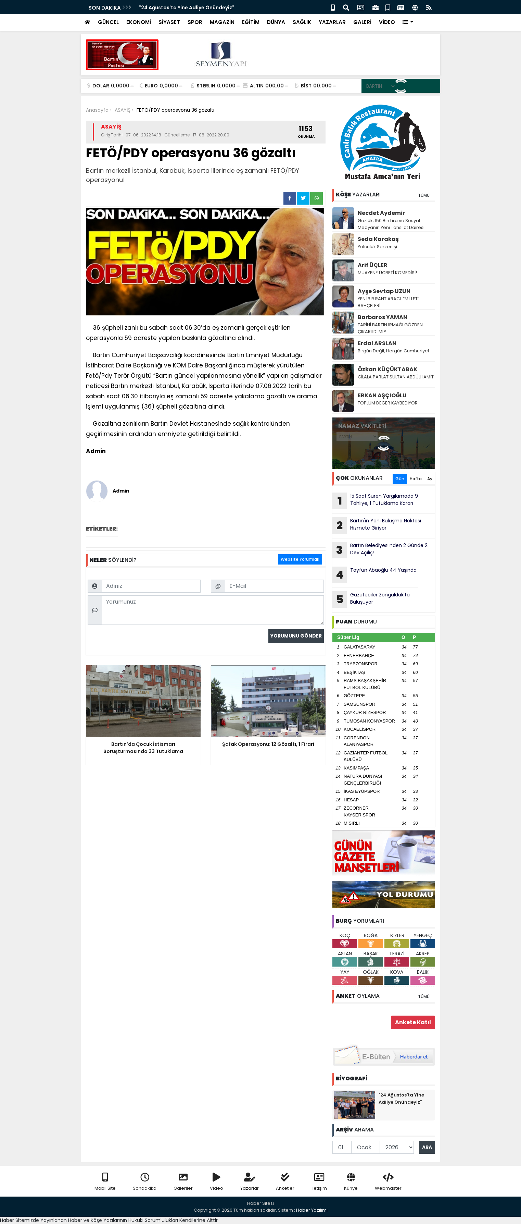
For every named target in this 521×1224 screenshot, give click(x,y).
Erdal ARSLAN (377, 343)
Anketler (285, 1182)
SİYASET (169, 22)
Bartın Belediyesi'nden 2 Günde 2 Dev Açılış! (380, 550)
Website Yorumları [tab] (300, 559)
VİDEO (387, 22)
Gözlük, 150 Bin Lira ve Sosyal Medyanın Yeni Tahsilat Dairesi (391, 224)
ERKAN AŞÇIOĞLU (382, 395)
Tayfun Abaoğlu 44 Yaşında (374, 575)
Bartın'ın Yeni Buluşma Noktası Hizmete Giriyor (376, 525)
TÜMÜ (424, 195)
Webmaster (388, 1182)
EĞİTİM (250, 22)
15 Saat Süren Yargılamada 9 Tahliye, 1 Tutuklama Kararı (375, 501)
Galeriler (183, 1182)
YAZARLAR (332, 22)
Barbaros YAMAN (382, 317)
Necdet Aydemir (381, 213)
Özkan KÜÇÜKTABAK (387, 369)
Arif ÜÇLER (372, 265)
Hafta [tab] (416, 479)
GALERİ (362, 22)
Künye (351, 1182)
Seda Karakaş (378, 239)
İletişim (319, 1182)
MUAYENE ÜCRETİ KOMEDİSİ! (387, 272)
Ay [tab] (429, 479)
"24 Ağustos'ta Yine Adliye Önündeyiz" (186, 7)
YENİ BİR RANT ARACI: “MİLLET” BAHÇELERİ (388, 302)
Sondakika (144, 1182)
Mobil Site (105, 1182)
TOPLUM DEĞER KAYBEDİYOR (388, 403)
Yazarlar (249, 1182)
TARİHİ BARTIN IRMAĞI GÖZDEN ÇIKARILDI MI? (390, 328)
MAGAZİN (222, 22)
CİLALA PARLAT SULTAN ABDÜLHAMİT (396, 377)
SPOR (195, 22)
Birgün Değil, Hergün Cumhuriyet (393, 351)
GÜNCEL (108, 22)
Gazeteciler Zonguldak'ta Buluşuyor (371, 599)
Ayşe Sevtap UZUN (384, 291)
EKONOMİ (138, 22)
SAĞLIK (302, 22)
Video (216, 1182)
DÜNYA (276, 22)
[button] (408, 22)
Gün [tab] (399, 479)
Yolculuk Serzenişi (377, 246)
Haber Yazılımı (312, 1210)
